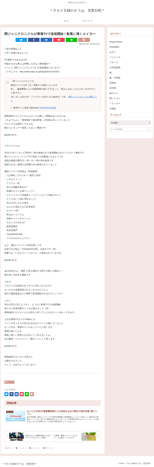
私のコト (113, 93)
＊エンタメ (114, 103)
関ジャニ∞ (9, 382)
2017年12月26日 (48, 108)
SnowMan (114, 47)
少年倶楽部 (114, 67)
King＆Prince (115, 42)
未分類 (112, 88)
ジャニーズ (114, 57)
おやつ (112, 52)
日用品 (112, 83)
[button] (148, 130)
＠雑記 (112, 108)
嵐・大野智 (114, 78)
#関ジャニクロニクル (78, 97)
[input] (130, 129)
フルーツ (113, 62)
